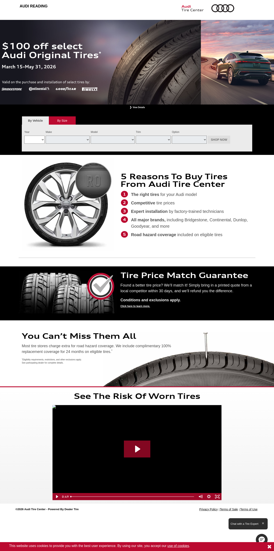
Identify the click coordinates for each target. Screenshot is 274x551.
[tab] (35, 120)
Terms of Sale (229, 509)
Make (49, 132)
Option (175, 132)
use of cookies (178, 546)
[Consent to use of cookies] (269, 546)
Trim (138, 132)
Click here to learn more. (135, 306)
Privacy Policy (208, 509)
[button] (262, 540)
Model (94, 132)
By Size (62, 120)
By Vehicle (35, 122)
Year (26, 132)
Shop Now (219, 139)
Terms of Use (249, 509)
